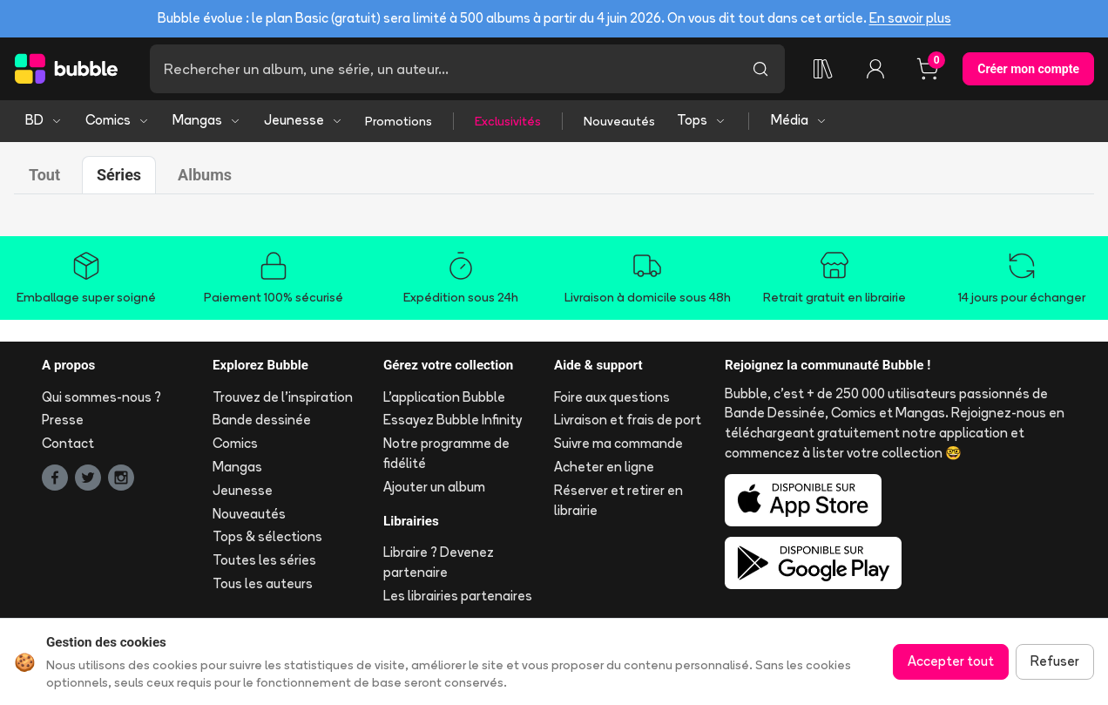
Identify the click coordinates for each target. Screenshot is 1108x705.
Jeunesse (303, 120)
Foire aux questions (612, 397)
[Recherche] (443, 69)
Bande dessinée (262, 419)
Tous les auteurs (263, 583)
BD (44, 120)
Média (799, 120)
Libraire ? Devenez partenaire (438, 562)
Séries (119, 175)
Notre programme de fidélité (446, 453)
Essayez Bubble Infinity (452, 419)
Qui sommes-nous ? (101, 397)
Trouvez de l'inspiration (283, 397)
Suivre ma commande (618, 443)
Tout (44, 175)
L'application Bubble (444, 397)
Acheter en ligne (604, 466)
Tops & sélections (267, 536)
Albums (205, 175)
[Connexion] (875, 68)
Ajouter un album (434, 486)
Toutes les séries (264, 560)
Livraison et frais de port (627, 419)
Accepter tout (951, 661)
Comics (117, 120)
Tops (701, 120)
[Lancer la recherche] (760, 68)
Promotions (398, 121)
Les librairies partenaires (457, 595)
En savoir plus (910, 18)
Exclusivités (508, 121)
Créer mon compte (1028, 69)
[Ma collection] (823, 68)
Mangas (206, 120)
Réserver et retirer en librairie (618, 500)
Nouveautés (619, 121)
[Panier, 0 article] (927, 68)
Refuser (1054, 661)
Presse (63, 419)
